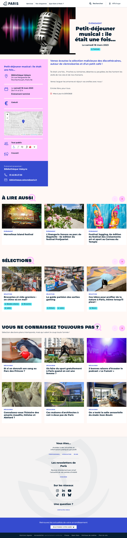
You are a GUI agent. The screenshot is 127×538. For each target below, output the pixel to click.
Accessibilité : (48, 535)
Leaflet (23, 134)
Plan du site (103, 535)
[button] (23, 121)
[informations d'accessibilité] (24, 147)
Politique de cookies (89, 535)
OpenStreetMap (34, 134)
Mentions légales (26, 535)
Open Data (75, 535)
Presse (67, 535)
